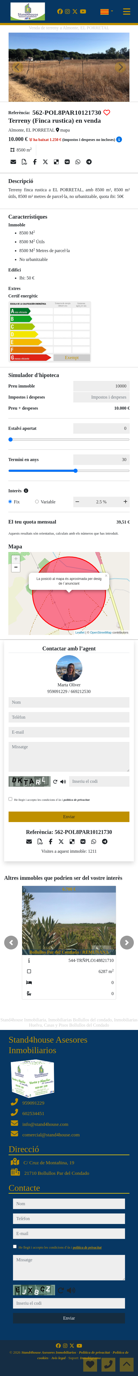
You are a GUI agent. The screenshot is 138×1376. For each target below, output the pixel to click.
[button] (11, 942)
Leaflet (80, 632)
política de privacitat (77, 799)
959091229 (57, 691)
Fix (17, 501)
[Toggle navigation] (127, 11)
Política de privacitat (95, 1352)
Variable (48, 501)
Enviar (69, 816)
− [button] (16, 568)
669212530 (81, 691)
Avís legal (58, 1358)
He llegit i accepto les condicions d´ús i (52, 799)
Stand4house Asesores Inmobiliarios (49, 1352)
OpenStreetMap (101, 632)
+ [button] (16, 559)
